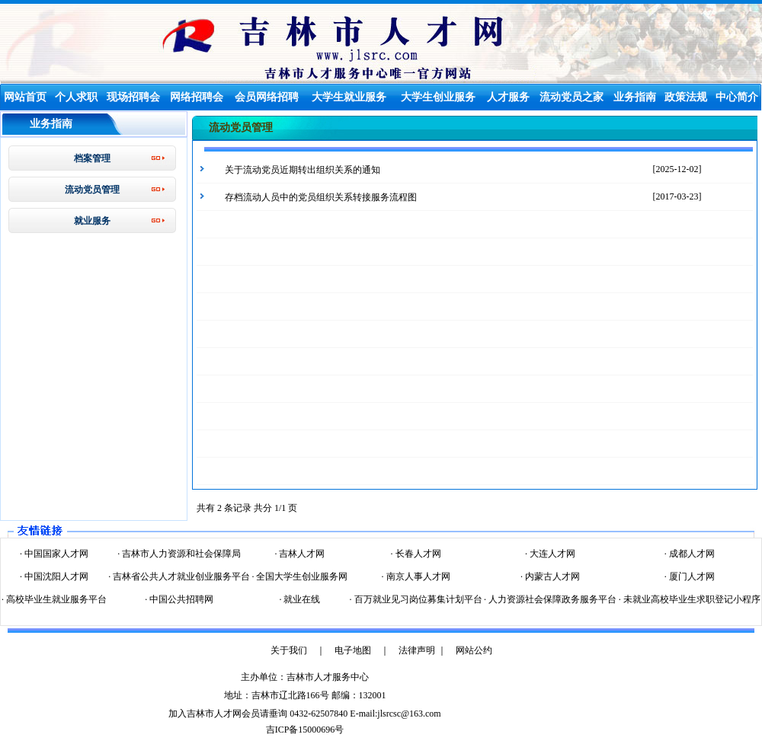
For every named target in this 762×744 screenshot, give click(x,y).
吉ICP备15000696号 (305, 729)
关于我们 (289, 650)
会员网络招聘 (267, 97)
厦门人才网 (691, 576)
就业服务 (92, 221)
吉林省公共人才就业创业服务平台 (180, 576)
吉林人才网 (301, 553)
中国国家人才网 (55, 553)
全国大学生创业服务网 (300, 576)
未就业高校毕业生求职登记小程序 (690, 599)
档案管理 (92, 158)
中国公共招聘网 (180, 599)
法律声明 (417, 650)
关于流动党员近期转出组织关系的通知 (302, 169)
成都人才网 (691, 553)
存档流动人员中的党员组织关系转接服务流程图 (321, 197)
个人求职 (76, 97)
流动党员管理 (92, 189)
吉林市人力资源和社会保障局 (180, 553)
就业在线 (300, 599)
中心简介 (737, 97)
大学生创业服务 (438, 97)
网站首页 (25, 97)
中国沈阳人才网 (55, 576)
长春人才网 (417, 553)
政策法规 (685, 97)
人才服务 (508, 97)
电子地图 (353, 650)
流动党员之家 (571, 97)
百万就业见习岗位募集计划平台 (417, 599)
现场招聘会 (133, 97)
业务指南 (634, 97)
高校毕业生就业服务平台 (55, 599)
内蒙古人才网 (551, 576)
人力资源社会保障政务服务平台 (551, 599)
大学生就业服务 (349, 97)
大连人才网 (551, 553)
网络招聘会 (196, 97)
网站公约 (474, 650)
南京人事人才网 (417, 576)
